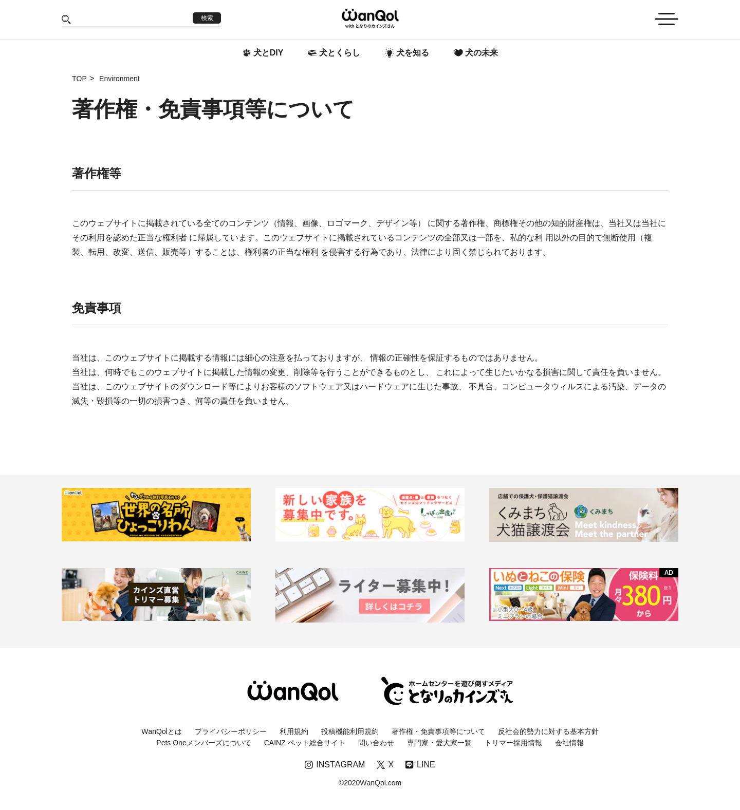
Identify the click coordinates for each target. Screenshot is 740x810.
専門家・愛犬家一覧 (439, 743)
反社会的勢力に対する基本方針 (548, 731)
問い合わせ (376, 743)
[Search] (132, 19)
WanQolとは (161, 731)
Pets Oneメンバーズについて (203, 743)
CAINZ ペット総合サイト (304, 743)
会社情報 (569, 743)
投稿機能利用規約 (350, 731)
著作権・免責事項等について (438, 731)
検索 (207, 18)
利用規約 (294, 731)
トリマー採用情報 (513, 743)
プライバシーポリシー (231, 731)
